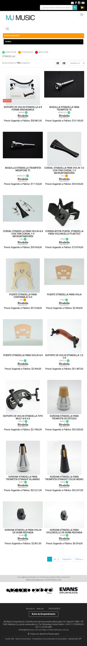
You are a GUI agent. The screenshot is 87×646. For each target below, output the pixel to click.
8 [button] (37, 590)
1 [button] (7, 590)
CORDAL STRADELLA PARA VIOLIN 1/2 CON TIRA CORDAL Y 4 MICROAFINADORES (64, 170)
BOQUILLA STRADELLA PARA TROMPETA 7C (64, 108)
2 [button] (12, 590)
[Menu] (82, 14)
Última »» (79, 559)
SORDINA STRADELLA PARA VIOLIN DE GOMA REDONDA (23, 531)
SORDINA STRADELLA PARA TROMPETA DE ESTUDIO (64, 417)
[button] (72, 3)
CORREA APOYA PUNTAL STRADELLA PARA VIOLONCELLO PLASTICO (64, 232)
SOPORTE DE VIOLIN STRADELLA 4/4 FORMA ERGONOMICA (23, 108)
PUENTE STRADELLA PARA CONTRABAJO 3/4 (23, 295)
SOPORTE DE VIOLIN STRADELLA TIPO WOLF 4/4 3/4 (23, 417)
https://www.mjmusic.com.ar (55, 630)
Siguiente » (67, 559)
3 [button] (16, 590)
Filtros (43, 42)
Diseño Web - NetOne (13, 639)
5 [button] (24, 590)
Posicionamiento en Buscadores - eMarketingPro (61, 639)
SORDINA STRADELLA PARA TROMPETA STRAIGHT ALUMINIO (23, 478)
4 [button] (20, 590)
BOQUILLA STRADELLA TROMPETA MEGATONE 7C (23, 169)
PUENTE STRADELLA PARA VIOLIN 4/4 (23, 355)
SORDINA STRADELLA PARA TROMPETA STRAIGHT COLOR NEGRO (64, 478)
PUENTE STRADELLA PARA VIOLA (64, 294)
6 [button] (29, 590)
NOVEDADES (54, 608)
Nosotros (30, 608)
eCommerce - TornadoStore (32, 639)
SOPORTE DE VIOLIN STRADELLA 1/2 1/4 (64, 356)
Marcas (40, 608)
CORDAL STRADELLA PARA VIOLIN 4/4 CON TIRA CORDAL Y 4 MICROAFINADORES (23, 234)
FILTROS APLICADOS (43, 36)
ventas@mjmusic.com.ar (29, 630)
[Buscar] (74, 7)
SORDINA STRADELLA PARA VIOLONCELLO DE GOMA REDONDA (64, 531)
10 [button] (46, 590)
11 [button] (50, 590)
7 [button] (33, 590)
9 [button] (41, 590)
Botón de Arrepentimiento (43, 614)
